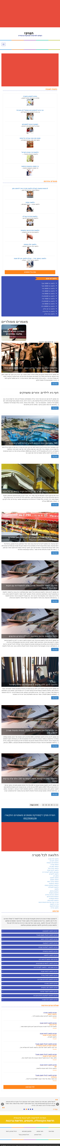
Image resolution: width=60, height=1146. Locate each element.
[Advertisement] (29, 13)
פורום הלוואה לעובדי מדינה (49, 991)
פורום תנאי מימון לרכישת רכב (48, 959)
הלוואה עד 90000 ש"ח (48, 304)
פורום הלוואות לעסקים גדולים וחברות (45, 995)
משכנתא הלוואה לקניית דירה (50, 872)
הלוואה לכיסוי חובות (53, 870)
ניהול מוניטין (37, 1134)
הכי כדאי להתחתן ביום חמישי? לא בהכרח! (30, 110)
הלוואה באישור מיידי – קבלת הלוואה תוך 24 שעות (30, 258)
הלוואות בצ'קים (54, 891)
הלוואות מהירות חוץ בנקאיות (30, 230)
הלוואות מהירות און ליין (30, 216)
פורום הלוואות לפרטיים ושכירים (48, 979)
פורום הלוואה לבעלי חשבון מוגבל (47, 935)
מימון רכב (56, 876)
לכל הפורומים (30, 1087)
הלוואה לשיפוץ (54, 879)
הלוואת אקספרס (54, 898)
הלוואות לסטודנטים (53, 900)
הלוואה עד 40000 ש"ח (48, 291)
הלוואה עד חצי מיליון (49, 309)
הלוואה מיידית (55, 908)
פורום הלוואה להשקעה (50, 943)
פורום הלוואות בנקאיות (50, 951)
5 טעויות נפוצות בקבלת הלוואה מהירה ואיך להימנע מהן (30, 188)
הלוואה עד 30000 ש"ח (48, 288)
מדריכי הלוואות (54, 904)
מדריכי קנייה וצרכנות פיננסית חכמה (48, 902)
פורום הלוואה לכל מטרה (50, 999)
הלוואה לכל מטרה (53, 859)
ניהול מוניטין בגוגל (24, 1134)
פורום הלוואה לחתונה (51, 955)
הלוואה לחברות (54, 861)
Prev (2, 1104)
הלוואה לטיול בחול (53, 868)
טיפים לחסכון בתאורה (30, 96)
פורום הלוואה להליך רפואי (49, 939)
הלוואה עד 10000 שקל (48, 283)
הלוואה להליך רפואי (53, 881)
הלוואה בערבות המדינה (52, 894)
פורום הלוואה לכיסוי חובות (49, 971)
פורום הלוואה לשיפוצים (50, 931)
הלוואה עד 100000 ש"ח (48, 306)
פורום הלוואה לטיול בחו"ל (49, 975)
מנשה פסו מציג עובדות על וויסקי (30, 138)
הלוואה (57, 889)
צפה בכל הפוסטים (30, 272)
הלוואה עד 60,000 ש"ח (48, 296)
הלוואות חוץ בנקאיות (53, 862)
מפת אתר (51, 1131)
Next (57, 1104)
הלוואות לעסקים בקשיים (52, 885)
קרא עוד (54, 383)
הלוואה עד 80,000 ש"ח (48, 301)
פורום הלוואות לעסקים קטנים (48, 947)
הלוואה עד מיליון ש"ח (49, 311)
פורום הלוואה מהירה (51, 983)
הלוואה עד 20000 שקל (48, 286)
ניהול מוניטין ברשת (11, 1131)
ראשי (57, 342)
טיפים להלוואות (54, 906)
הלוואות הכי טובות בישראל (30, 152)
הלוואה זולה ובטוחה (30, 244)
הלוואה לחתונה (54, 878)
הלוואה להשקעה (54, 883)
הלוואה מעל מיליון (49, 314)
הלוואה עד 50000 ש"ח (48, 293)
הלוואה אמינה (29, 202)
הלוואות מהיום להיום (53, 896)
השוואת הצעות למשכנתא (30, 124)
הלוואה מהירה (54, 864)
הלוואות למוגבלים (53, 887)
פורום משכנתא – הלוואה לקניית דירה (46, 967)
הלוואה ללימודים (54, 874)
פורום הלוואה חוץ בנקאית (49, 987)
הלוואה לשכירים (54, 866)
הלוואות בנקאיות (54, 893)
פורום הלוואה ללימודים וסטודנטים (47, 963)
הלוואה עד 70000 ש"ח (48, 298)
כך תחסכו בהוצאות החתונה (30, 166)
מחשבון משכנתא (26, 1131)
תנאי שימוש (40, 1131)
